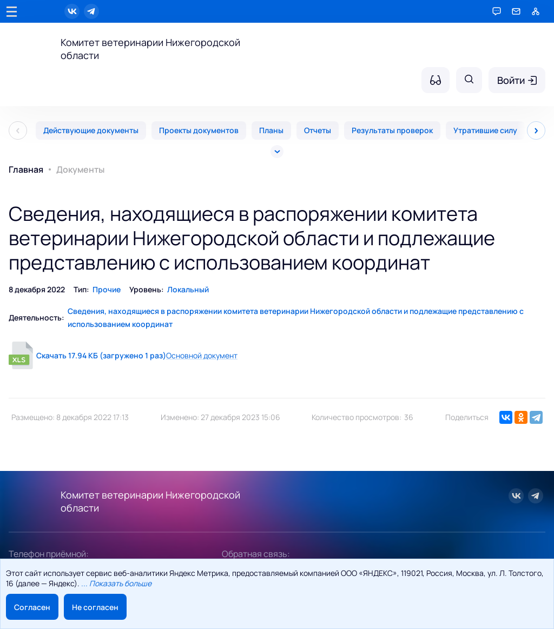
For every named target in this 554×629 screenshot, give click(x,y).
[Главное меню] (11, 11)
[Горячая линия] (496, 11)
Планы (271, 130)
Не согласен (95, 607)
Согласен (32, 607)
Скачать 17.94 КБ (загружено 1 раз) (101, 355)
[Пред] (18, 130)
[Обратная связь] (516, 11)
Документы (80, 169)
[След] (536, 130)
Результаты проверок (392, 130)
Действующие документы (90, 130)
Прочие (107, 289)
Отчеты (317, 130)
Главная (26, 169)
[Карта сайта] (535, 11)
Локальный (188, 289)
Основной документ (202, 355)
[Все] (277, 151)
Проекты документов (199, 130)
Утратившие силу (485, 130)
